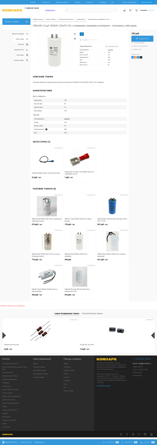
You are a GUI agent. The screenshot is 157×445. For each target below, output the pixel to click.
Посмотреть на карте (103, 385)
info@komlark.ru (50, 10)
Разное (4, 423)
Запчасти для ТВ (7, 393)
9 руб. (130, 349)
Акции (65, 384)
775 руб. (47, 260)
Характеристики (21, 50)
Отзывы (77, 2)
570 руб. (47, 225)
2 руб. (8, 349)
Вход (124, 2)
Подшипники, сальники (9, 420)
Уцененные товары (38, 377)
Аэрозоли (5, 413)
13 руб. (39, 349)
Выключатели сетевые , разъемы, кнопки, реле (14, 368)
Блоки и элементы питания (10, 389)
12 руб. (99, 349)
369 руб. (80, 260)
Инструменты (6, 386)
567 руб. (112, 225)
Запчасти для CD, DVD (8, 399)
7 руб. (80, 178)
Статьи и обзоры (68, 391)
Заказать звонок (146, 2)
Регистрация (132, 2)
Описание (23, 44)
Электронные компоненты (10, 363)
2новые (4, 406)
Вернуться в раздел (20, 34)
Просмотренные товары (92, 314)
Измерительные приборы (10, 376)
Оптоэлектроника (7, 372)
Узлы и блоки (6, 427)
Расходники (5, 382)
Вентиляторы (6, 417)
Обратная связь (9, 442)
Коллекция (103, 2)
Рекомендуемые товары (40, 374)
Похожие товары (21, 60)
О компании (46, 2)
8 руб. (69, 349)
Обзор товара (22, 39)
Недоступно (136, 49)
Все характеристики (111, 46)
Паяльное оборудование (9, 379)
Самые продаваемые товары (66, 314)
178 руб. (80, 225)
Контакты (90, 2)
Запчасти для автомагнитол (10, 403)
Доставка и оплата (62, 2)
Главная (32, 2)
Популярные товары (39, 367)
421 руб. (112, 260)
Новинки (35, 363)
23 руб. (47, 178)
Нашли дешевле (137, 42)
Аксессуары (22, 55)
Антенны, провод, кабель (9, 410)
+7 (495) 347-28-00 (26, 442)
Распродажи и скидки (39, 370)
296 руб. (47, 296)
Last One (110, 50)
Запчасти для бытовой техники (11, 396)
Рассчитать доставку (139, 46)
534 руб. (80, 296)
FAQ (65, 387)
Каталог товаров (16, 21)
